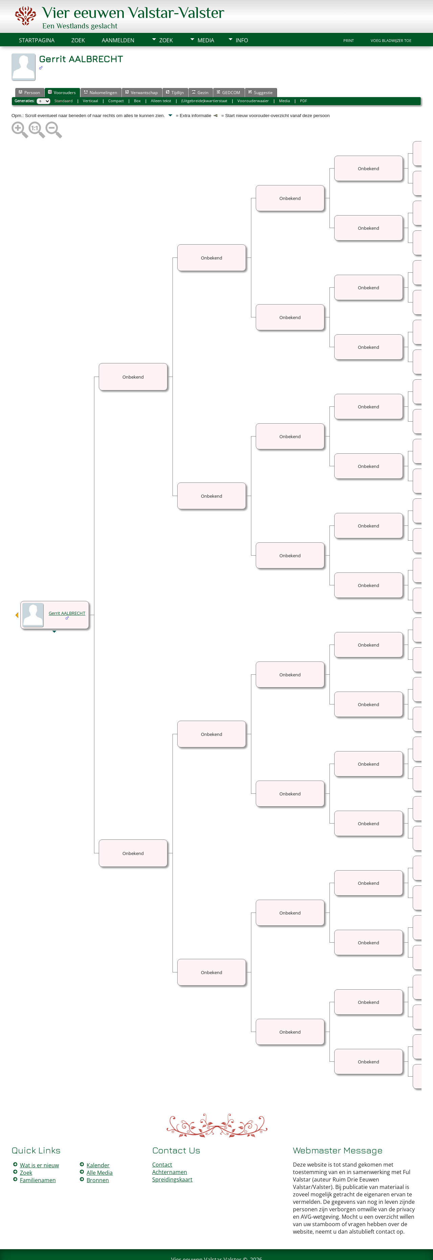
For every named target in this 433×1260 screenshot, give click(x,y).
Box (137, 80)
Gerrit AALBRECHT (67, 593)
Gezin (199, 72)
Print (348, 20)
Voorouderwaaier (253, 80)
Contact (162, 1144)
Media (206, 20)
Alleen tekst (161, 80)
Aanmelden (118, 20)
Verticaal (90, 80)
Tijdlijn (174, 72)
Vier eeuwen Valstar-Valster (206, 1239)
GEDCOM (228, 72)
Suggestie (260, 72)
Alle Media (100, 1152)
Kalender (98, 1145)
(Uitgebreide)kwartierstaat (204, 80)
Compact (116, 80)
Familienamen (38, 1160)
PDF (303, 80)
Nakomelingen (100, 72)
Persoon (29, 72)
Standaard (63, 80)
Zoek (166, 20)
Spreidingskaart (172, 1159)
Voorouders (62, 72)
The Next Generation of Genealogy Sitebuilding (196, 1245)
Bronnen (98, 1160)
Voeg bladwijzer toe (391, 20)
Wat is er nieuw (39, 1145)
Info (242, 20)
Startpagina (36, 20)
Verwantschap (141, 72)
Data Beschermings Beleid (256, 1250)
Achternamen (169, 1151)
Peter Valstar (217, 1250)
